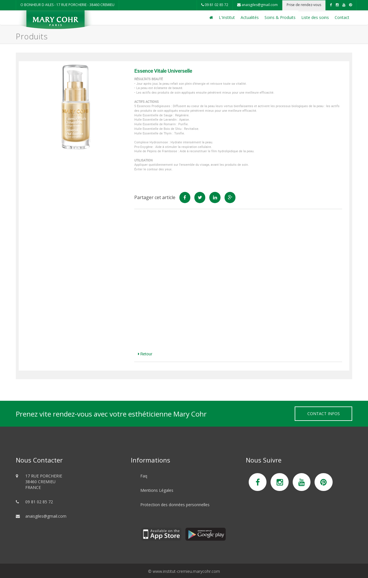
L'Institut (227, 17)
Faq (143, 476)
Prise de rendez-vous (304, 4)
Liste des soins (315, 17)
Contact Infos (323, 413)
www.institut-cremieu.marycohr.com (186, 571)
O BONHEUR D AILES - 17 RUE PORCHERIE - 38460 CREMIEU (67, 4)
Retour (145, 354)
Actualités (250, 17)
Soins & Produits (280, 17)
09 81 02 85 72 (214, 4)
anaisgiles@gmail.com (257, 4)
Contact (342, 17)
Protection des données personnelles (175, 504)
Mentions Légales (156, 490)
